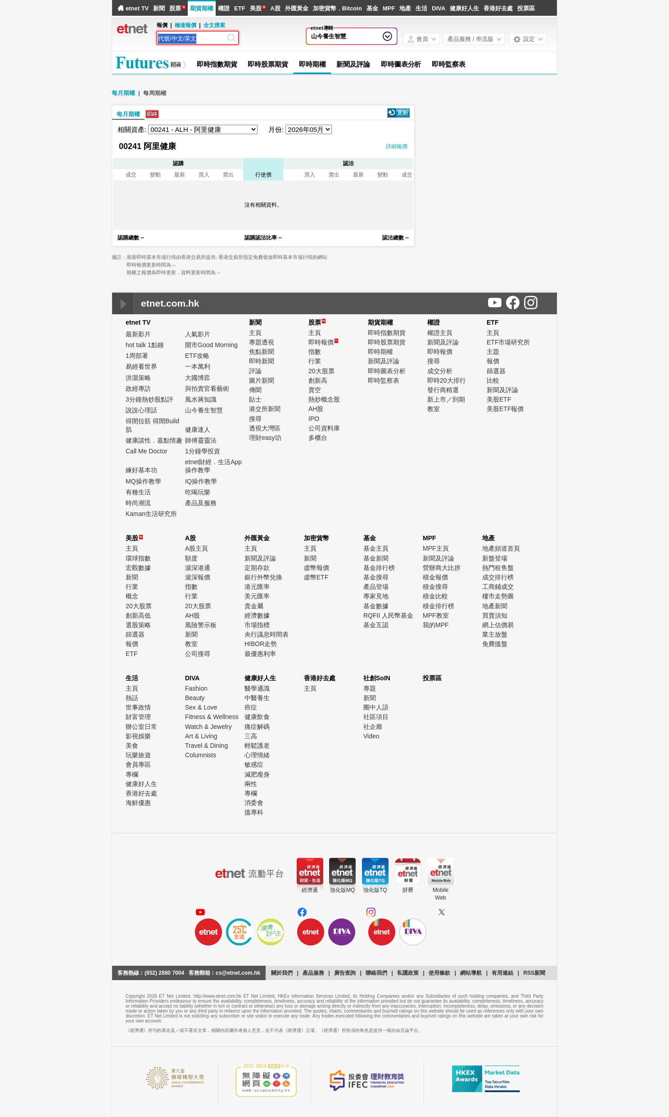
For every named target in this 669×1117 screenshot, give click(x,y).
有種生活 (138, 492)
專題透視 (261, 342)
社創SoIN (376, 678)
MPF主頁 (436, 548)
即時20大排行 (446, 380)
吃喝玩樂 (197, 492)
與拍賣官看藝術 (207, 388)
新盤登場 (494, 558)
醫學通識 (257, 688)
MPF (389, 8)
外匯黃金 (296, 8)
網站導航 (471, 973)
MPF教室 (436, 615)
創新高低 (138, 615)
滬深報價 (197, 577)
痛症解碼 (257, 726)
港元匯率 (257, 586)
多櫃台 (317, 437)
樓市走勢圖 (498, 596)
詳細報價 (396, 146)
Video (371, 736)
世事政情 (138, 707)
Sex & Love (201, 707)
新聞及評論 (353, 64)
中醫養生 (257, 697)
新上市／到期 (446, 399)
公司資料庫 (324, 428)
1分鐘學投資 (202, 451)
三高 (250, 736)
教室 (433, 408)
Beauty (195, 697)
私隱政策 (408, 973)
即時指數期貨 (217, 64)
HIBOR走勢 (260, 643)
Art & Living (201, 736)
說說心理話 (141, 410)
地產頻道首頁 (501, 548)
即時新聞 (261, 361)
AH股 (315, 408)
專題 (369, 688)
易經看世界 (141, 366)
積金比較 (435, 596)
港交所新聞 (264, 408)
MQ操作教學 (143, 481)
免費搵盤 (494, 643)
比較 (493, 380)
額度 (191, 558)
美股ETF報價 (505, 408)
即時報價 (323, 342)
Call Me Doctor (146, 451)
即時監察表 (449, 64)
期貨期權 (201, 8)
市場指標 (257, 625)
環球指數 (138, 558)
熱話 (132, 697)
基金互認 (376, 625)
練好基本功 (141, 470)
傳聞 (255, 389)
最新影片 (138, 334)
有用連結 (502, 973)
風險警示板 (201, 625)
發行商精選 (443, 389)
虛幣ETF (316, 577)
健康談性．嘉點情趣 (154, 440)
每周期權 (155, 93)
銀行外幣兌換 (263, 577)
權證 (224, 8)
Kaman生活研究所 (151, 513)
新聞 (159, 8)
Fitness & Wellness (212, 716)
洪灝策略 (138, 377)
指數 (314, 351)
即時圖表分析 (401, 64)
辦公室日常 (141, 726)
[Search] (191, 38)
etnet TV (137, 8)
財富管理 (138, 716)
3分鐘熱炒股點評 (149, 399)
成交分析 (439, 371)
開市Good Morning (211, 344)
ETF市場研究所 (508, 342)
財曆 (407, 890)
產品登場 (376, 586)
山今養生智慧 (328, 36)
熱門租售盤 (498, 567)
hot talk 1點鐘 (145, 344)
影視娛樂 (138, 736)
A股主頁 (196, 548)
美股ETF (499, 399)
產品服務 (313, 973)
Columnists (200, 755)
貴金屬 (253, 606)
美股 (256, 8)
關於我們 (282, 973)
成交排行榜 (498, 577)
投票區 (526, 8)
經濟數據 (257, 615)
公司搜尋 (197, 653)
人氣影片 (197, 334)
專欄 (132, 774)
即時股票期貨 (268, 64)
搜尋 (255, 418)
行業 (314, 361)
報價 (493, 361)
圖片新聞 (261, 380)
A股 (275, 8)
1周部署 (137, 355)
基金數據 (376, 606)
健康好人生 (464, 8)
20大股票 (321, 371)
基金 (372, 8)
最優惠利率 (260, 653)
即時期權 (312, 64)
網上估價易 (498, 625)
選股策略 (138, 625)
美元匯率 (257, 596)
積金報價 (435, 577)
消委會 (253, 802)
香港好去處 (498, 8)
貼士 (255, 399)
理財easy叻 (265, 437)
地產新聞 (494, 606)
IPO (313, 418)
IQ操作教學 (201, 481)
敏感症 (253, 764)
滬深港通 (197, 567)
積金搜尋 (435, 586)
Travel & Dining (206, 745)
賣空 (314, 389)
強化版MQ (342, 890)
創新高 (317, 380)
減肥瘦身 (257, 774)
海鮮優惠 (138, 802)
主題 (493, 351)
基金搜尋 (376, 577)
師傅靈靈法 (201, 440)
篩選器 (496, 371)
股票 (175, 8)
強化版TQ (375, 890)
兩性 (250, 783)
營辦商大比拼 (442, 567)
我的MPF (436, 625)
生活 (421, 8)
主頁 (255, 332)
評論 (255, 371)
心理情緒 (257, 755)
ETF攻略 (197, 355)
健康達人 (197, 429)
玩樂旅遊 (138, 755)
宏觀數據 (138, 567)
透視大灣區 (264, 428)
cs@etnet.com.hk (238, 973)
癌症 (250, 707)
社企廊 (372, 726)
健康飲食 (257, 716)
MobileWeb (440, 894)
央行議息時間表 (266, 634)
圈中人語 (376, 707)
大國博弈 (197, 377)
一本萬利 (197, 366)
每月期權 (123, 93)
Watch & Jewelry (208, 726)
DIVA (438, 8)
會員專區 (138, 764)
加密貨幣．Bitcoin (337, 8)
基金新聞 (376, 558)
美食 (132, 745)
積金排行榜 (438, 606)
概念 (132, 596)
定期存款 (257, 567)
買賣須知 (494, 615)
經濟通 (310, 890)
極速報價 (185, 25)
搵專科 (253, 812)
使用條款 (439, 973)
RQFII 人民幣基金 (388, 615)
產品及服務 (201, 502)
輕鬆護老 (257, 745)
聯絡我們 (376, 973)
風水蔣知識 (201, 399)
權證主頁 (439, 332)
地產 (405, 8)
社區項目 (376, 716)
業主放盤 (494, 634)
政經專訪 (138, 388)
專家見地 (376, 596)
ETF (239, 8)
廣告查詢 (345, 973)
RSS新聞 (534, 973)
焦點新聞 (261, 351)
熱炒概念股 (324, 399)
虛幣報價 (316, 567)
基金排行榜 (379, 567)
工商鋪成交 (498, 586)
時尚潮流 (138, 502)
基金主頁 (376, 548)
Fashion (196, 688)
